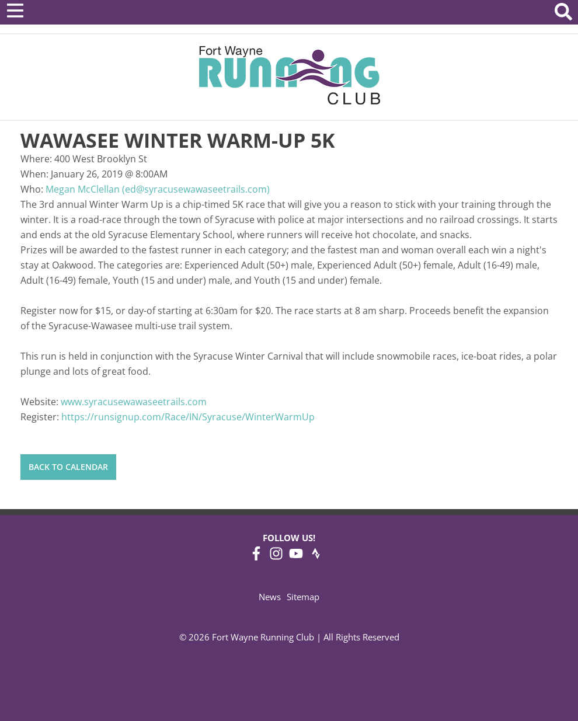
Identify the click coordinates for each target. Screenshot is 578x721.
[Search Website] (563, 14)
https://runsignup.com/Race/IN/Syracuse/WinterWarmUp (188, 416)
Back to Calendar (68, 466)
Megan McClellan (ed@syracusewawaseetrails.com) (158, 189)
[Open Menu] (15, 10)
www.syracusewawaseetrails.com (134, 401)
